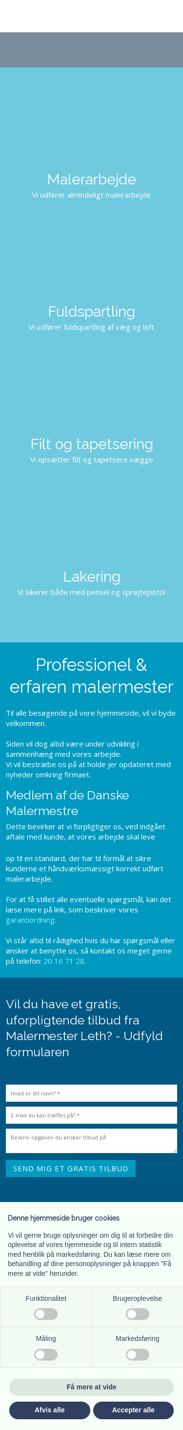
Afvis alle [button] (49, 1410)
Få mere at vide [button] (92, 1387)
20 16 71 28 (63, 961)
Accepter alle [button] (133, 1410)
